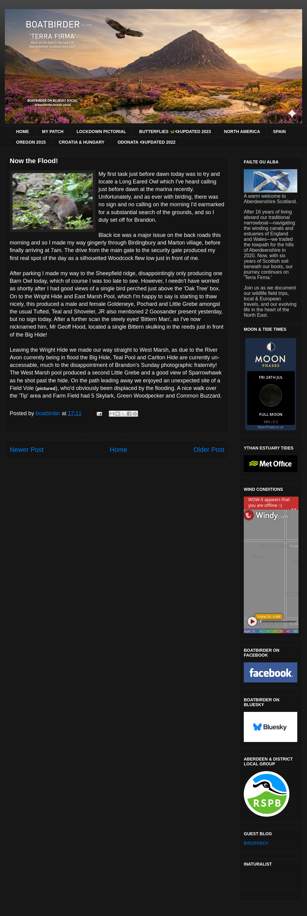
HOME (22, 131)
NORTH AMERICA (242, 131)
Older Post (208, 449)
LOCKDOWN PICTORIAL (101, 131)
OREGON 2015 (31, 142)
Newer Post (27, 449)
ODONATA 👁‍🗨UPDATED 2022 (147, 142)
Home (118, 449)
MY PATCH (53, 131)
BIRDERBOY (256, 843)
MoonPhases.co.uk (271, 427)
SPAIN (279, 131)
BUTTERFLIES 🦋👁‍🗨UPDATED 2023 (175, 131)
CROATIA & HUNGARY (81, 142)
